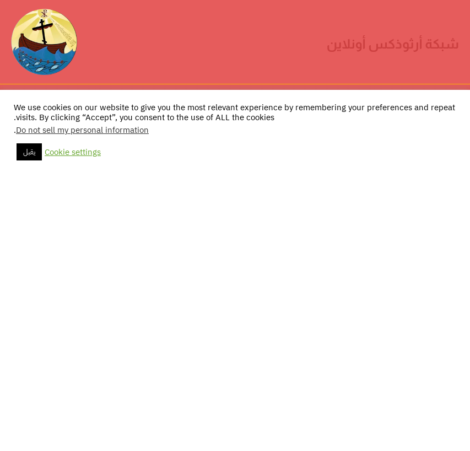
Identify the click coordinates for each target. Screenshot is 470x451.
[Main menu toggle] (23, 106)
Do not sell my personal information (82, 404)
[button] (454, 106)
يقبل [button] (29, 426)
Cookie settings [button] (73, 426)
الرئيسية (415, 140)
